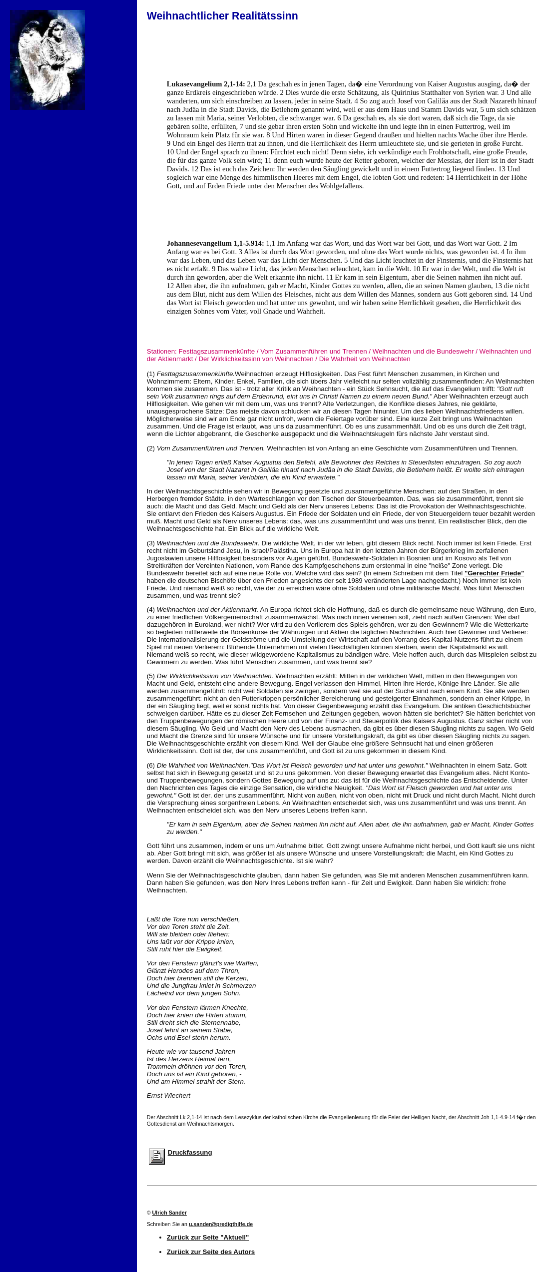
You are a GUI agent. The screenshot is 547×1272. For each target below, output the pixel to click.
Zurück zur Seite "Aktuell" (208, 1237)
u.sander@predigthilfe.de (221, 1224)
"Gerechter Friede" (494, 573)
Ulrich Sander (169, 1213)
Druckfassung (190, 1152)
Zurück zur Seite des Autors (211, 1252)
